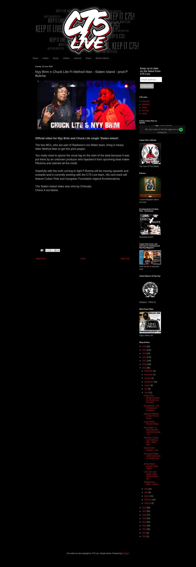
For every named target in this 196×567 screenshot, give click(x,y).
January (147, 503)
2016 (144, 515)
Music (56, 58)
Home (83, 259)
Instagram (146, 104)
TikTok (144, 114)
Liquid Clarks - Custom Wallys (151, 423)
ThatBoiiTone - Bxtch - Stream (151, 483)
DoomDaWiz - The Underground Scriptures (151, 408)
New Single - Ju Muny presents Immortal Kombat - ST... (152, 431)
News (35, 58)
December (148, 371)
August (147, 385)
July (146, 389)
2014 (144, 522)
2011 (144, 533)
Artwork (77, 58)
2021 (144, 361)
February (148, 500)
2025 (144, 346)
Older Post (125, 259)
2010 (144, 536)
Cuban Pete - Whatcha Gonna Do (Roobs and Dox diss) (152, 399)
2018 (144, 508)
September (149, 382)
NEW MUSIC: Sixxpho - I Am (151, 449)
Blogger (126, 553)
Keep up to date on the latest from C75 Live (150, 71)
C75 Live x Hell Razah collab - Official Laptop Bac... (151, 475)
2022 (144, 357)
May (146, 489)
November (148, 375)
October (147, 378)
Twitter (144, 107)
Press (88, 58)
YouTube (145, 111)
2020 (144, 364)
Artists (46, 58)
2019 (144, 368)
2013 (144, 526)
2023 (144, 353)
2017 (144, 511)
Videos (66, 58)
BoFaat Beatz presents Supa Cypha (151, 466)
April (146, 492)
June (146, 392)
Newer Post (40, 259)
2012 (144, 529)
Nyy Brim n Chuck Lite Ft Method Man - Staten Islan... (151, 441)
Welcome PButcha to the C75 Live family (151, 416)
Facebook (146, 101)
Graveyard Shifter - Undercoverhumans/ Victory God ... (152, 457)
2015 (144, 518)
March (147, 496)
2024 (144, 350)
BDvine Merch (102, 58)
